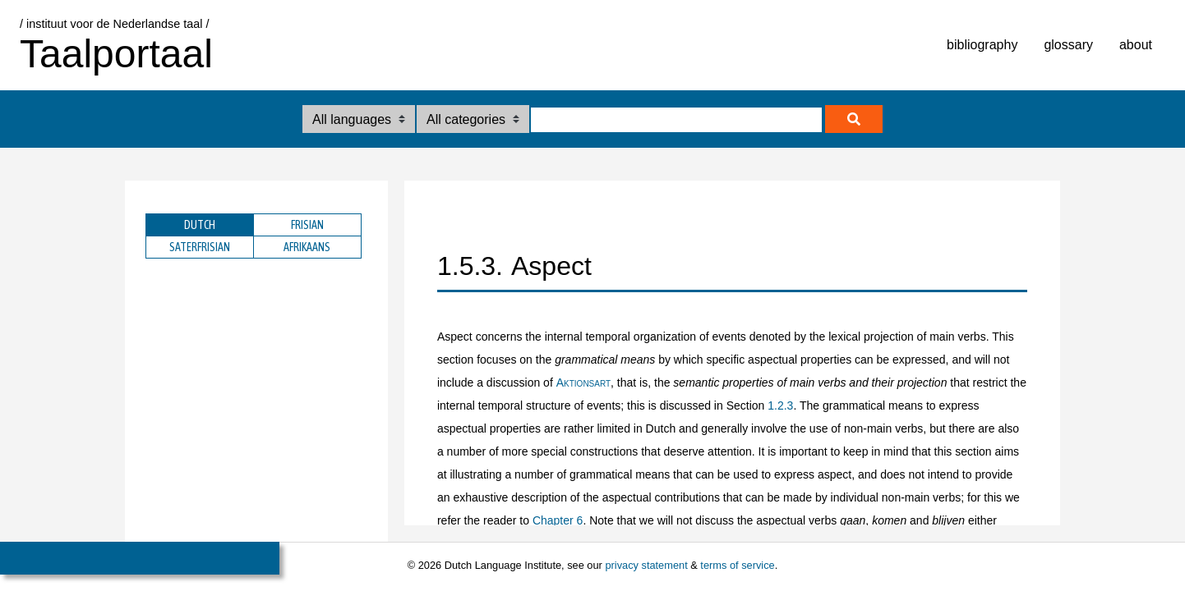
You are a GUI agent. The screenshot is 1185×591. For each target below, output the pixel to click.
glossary (1068, 45)
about (1135, 45)
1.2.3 (780, 405)
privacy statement (646, 565)
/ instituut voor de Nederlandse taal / (114, 23)
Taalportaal (116, 54)
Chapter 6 (558, 520)
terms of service (737, 565)
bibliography (982, 45)
